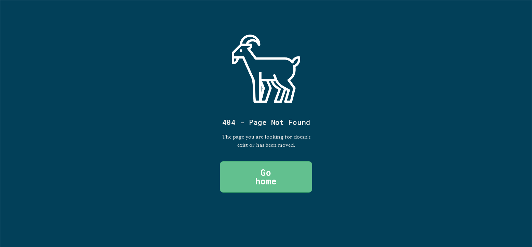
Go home (266, 177)
